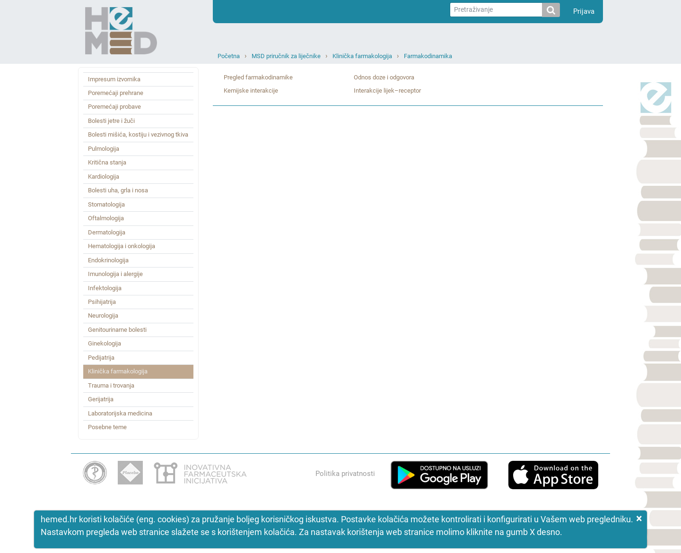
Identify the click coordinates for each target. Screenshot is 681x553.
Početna (229, 56)
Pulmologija (103, 148)
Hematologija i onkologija (121, 246)
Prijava (583, 11)
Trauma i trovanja (111, 385)
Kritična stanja (107, 162)
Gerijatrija (101, 399)
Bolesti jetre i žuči (111, 120)
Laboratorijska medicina (120, 413)
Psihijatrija (102, 301)
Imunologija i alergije (115, 273)
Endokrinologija (108, 260)
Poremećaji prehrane (115, 92)
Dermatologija (106, 232)
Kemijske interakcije (251, 90)
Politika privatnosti (345, 473)
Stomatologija (106, 204)
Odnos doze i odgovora (384, 77)
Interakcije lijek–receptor (387, 90)
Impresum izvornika (114, 79)
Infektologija (105, 288)
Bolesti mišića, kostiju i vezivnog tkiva (138, 134)
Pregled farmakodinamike (258, 77)
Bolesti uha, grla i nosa (118, 190)
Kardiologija (103, 176)
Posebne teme (107, 427)
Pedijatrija (101, 357)
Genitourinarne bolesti (117, 329)
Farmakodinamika (428, 56)
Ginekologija (104, 343)
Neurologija (103, 315)
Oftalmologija (106, 218)
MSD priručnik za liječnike (286, 56)
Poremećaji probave (114, 106)
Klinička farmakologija (362, 56)
